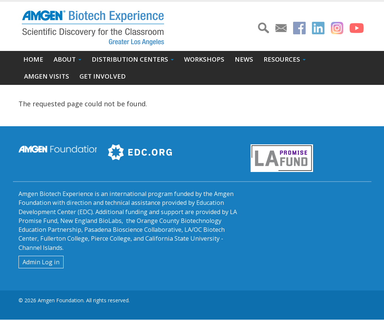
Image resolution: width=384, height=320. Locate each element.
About (65, 59)
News (244, 59)
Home (33, 59)
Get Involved (102, 76)
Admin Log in (41, 262)
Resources (282, 59)
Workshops (204, 59)
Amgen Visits (46, 76)
